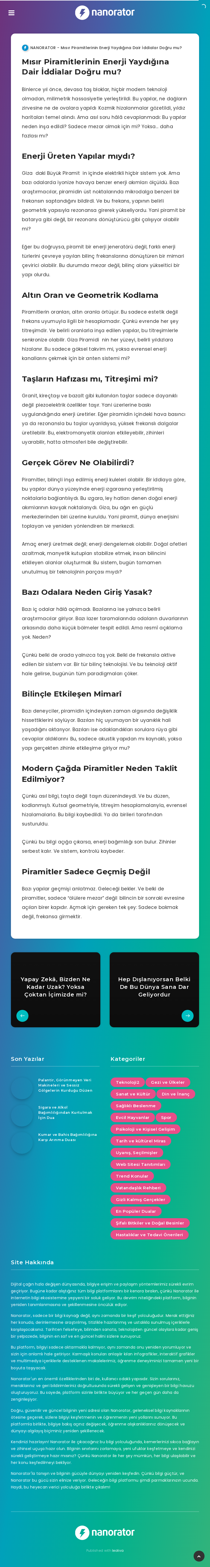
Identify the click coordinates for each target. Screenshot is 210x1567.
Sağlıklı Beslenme (136, 1105)
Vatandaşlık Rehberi (138, 1187)
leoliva (118, 1550)
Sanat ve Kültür (133, 1094)
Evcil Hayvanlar (133, 1117)
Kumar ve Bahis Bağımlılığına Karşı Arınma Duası (66, 1139)
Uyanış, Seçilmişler (137, 1152)
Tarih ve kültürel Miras (141, 1140)
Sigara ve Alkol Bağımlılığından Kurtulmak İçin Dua (66, 1112)
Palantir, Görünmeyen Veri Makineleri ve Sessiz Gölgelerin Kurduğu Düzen (66, 1085)
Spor (166, 1117)
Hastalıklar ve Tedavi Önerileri (149, 1234)
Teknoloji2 (127, 1082)
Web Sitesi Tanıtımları (140, 1164)
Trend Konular (132, 1176)
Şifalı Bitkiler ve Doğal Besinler (150, 1223)
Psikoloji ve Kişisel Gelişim (145, 1129)
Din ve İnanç (176, 1094)
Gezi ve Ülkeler (168, 1082)
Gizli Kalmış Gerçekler (140, 1199)
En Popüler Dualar (136, 1211)
